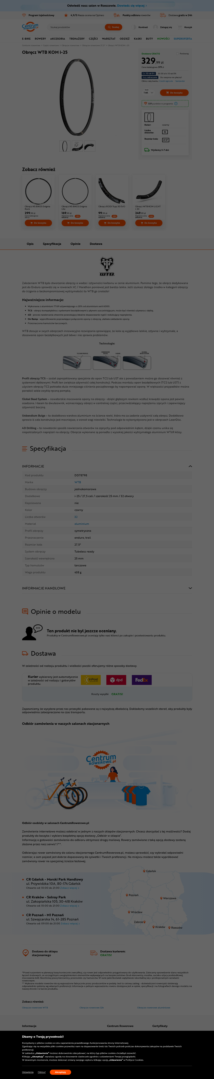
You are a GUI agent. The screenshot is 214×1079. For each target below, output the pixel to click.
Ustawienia (28, 1072)
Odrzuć (42, 1072)
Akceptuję (60, 1072)
